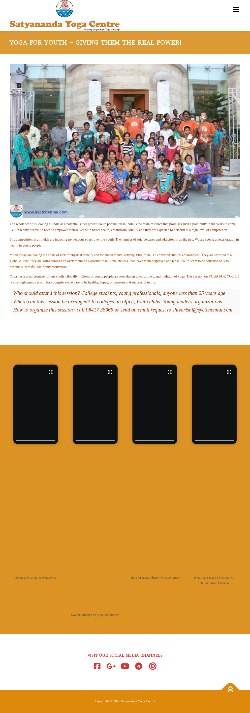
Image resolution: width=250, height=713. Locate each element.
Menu (236, 9)
